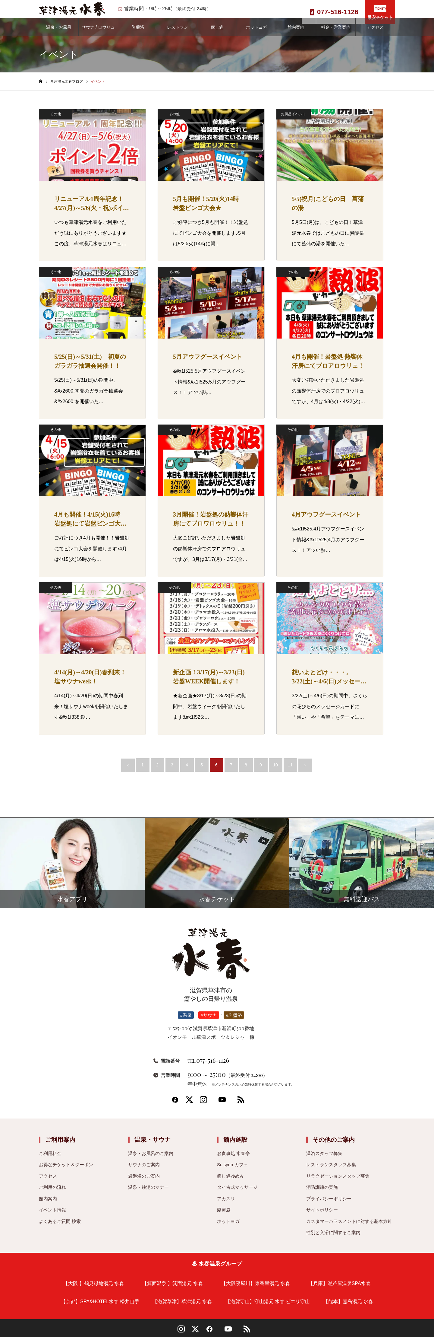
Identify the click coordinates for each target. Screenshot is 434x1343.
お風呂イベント (293, 120)
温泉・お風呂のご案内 (150, 1159)
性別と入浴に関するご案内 (333, 1238)
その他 (55, 120)
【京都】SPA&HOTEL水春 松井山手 (100, 1307)
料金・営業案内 (336, 33)
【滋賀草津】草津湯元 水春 (182, 1307)
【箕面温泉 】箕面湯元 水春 (172, 1289)
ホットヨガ (256, 33)
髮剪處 (224, 1215)
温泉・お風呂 (58, 33)
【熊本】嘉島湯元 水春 (348, 1307)
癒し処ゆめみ (230, 1181)
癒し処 (217, 33)
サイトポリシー (322, 1215)
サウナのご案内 (144, 1170)
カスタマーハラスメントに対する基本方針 (349, 1227)
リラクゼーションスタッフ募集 (338, 1181)
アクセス (375, 33)
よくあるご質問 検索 (60, 1227)
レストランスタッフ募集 (331, 1170)
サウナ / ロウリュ (98, 33)
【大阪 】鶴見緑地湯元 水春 (93, 1289)
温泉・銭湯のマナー (148, 1193)
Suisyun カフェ (232, 1170)
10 (275, 771)
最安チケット (380, 12)
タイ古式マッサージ (237, 1193)
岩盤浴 (138, 33)
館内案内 (296, 33)
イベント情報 (52, 1215)
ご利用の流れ (52, 1193)
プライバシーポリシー (328, 1204)
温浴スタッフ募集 (324, 1159)
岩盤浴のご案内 (144, 1181)
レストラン (177, 33)
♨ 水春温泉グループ (217, 1269)
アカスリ (226, 1204)
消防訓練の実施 (322, 1193)
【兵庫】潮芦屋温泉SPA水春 (339, 1289)
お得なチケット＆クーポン (66, 1170)
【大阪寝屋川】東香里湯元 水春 (255, 1289)
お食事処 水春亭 (233, 1159)
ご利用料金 (50, 1159)
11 (290, 771)
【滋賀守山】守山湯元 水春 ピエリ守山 (267, 1307)
